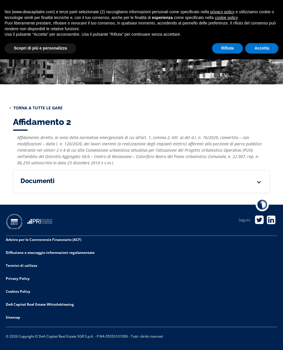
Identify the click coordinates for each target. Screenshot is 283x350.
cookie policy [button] (226, 17)
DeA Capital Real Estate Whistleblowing (40, 304)
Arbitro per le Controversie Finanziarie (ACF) (43, 239)
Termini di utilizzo (21, 265)
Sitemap (13, 317)
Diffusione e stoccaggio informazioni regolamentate (50, 252)
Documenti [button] (37, 180)
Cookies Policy (18, 291)
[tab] (141, 181)
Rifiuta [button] (227, 48)
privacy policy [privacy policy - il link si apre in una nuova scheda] (222, 11)
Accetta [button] (261, 48)
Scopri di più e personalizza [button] (40, 48)
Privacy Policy (18, 278)
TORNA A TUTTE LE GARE (36, 108)
